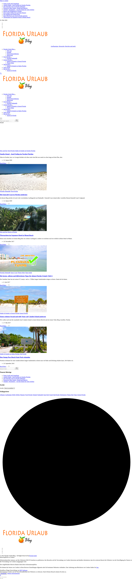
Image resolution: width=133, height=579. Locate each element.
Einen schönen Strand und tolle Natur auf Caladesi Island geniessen (23, 316)
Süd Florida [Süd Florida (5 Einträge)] (56, 395)
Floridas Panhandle (12, 58)
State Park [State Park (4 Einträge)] (46, 395)
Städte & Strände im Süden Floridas (16, 66)
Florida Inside (33, 555)
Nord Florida (6, 57)
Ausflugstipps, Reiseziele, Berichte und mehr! (63, 46)
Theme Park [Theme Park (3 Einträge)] (70, 395)
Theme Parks (10, 63)
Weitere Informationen (13, 573)
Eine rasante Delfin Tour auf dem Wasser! (14, 12)
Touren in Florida (11, 70)
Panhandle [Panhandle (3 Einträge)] (40, 395)
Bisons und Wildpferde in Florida (12, 11)
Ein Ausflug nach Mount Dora (11, 14)
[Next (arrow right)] (2, 578)
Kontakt (9, 52)
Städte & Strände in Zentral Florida (16, 61)
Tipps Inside (6, 67)
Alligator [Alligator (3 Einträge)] (2, 395)
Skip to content (4, 0)
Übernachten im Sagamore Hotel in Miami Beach (16, 17)
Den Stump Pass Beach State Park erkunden (15, 357)
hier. (97, 567)
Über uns (9, 50)
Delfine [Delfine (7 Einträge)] (18, 395)
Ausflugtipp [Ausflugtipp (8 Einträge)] (8, 395)
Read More (4, 163)
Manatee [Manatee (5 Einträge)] (22, 395)
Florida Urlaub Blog (8, 49)
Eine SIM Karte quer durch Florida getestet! (15, 16)
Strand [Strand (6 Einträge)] (51, 395)
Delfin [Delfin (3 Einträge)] (13, 395)
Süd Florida (6, 64)
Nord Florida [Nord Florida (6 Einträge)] (28, 395)
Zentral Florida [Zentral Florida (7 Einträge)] (81, 395)
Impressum (10, 55)
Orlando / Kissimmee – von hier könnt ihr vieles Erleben (18, 9)
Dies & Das (6, 69)
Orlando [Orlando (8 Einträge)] (35, 395)
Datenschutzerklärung (13, 54)
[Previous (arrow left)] (0, 578)
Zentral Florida (7, 60)
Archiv (2, 388)
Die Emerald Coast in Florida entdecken (14, 6)
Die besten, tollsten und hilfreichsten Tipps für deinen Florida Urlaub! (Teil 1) (26, 276)
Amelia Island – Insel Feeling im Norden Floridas (16, 5)
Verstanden (3, 573)
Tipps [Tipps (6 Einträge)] (75, 395)
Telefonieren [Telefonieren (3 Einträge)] (63, 395)
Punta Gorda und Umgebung (11, 3)
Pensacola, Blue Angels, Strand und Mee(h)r (15, 8)
